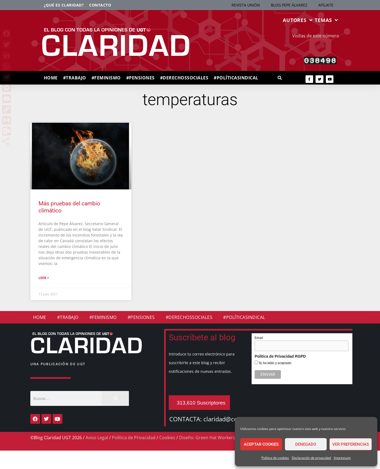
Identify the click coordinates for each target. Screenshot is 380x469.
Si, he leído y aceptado (274, 363)
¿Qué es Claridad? (64, 5)
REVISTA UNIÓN (246, 5)
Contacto (100, 5)
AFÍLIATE (325, 5)
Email (259, 338)
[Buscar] (115, 398)
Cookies (167, 438)
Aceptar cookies (261, 444)
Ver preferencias (350, 444)
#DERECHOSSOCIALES (184, 78)
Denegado (305, 444)
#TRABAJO (74, 78)
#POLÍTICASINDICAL (236, 78)
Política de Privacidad (133, 438)
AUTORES (298, 20)
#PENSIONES (140, 78)
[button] (280, 78)
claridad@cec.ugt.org (232, 419)
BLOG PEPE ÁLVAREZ (289, 5)
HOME (51, 78)
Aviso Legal (97, 438)
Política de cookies (275, 457)
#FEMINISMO (106, 78)
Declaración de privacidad (311, 457)
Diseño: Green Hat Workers (207, 438)
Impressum (342, 457)
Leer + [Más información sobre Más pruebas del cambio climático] (43, 278)
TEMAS (326, 20)
